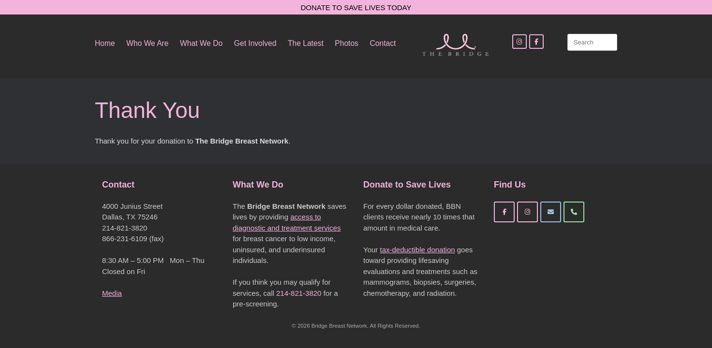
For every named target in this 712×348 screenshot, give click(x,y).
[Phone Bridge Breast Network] (574, 212)
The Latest (306, 43)
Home (105, 43)
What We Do (201, 43)
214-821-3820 (298, 293)
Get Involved (255, 43)
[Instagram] (519, 41)
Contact (383, 43)
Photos (346, 43)
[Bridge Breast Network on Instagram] (527, 212)
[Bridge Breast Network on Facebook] (504, 212)
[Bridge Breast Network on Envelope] (550, 212)
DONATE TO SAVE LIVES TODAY (356, 7)
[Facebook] (536, 41)
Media (112, 293)
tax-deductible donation (417, 250)
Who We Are (147, 43)
